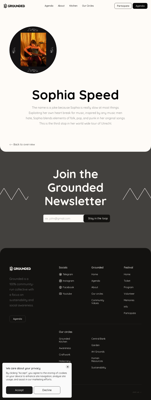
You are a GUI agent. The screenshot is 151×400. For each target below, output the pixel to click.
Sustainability (98, 367)
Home (94, 274)
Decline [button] (47, 390)
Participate (123, 5)
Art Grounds (98, 351)
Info (126, 306)
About (61, 5)
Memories (129, 300)
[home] (14, 6)
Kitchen (73, 5)
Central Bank (98, 338)
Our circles (97, 293)
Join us (137, 392)
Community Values (97, 302)
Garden (95, 345)
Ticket (127, 280)
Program (128, 287)
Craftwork (64, 354)
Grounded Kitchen (64, 340)
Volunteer (129, 293)
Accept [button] (19, 390)
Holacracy (64, 361)
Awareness (65, 348)
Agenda (49, 5)
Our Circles (88, 5)
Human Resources (97, 360)
